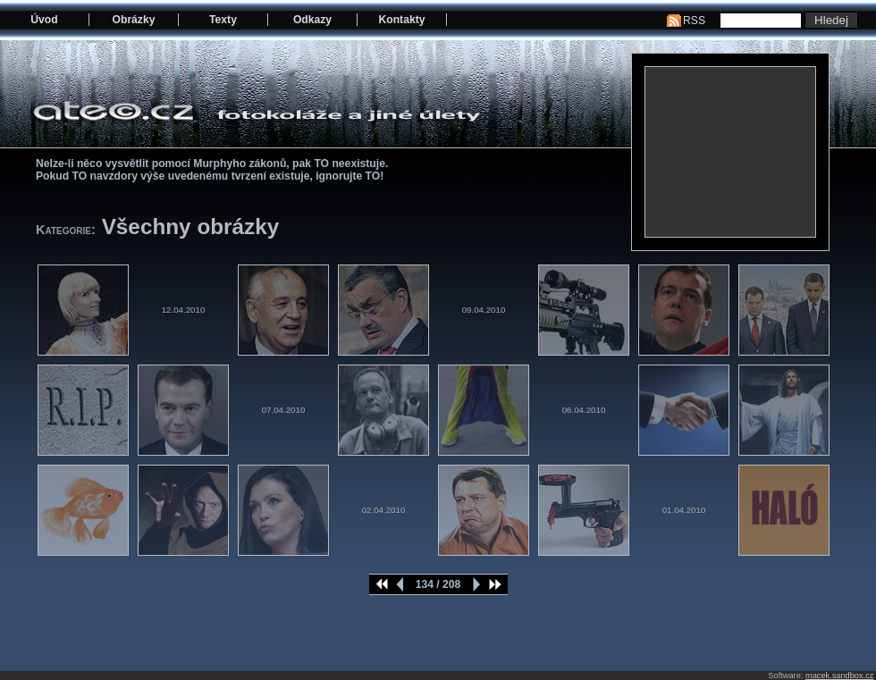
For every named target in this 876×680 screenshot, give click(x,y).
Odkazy (312, 19)
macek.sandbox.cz (839, 675)
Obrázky (134, 19)
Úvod (43, 19)
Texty (223, 19)
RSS (694, 20)
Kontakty (401, 19)
